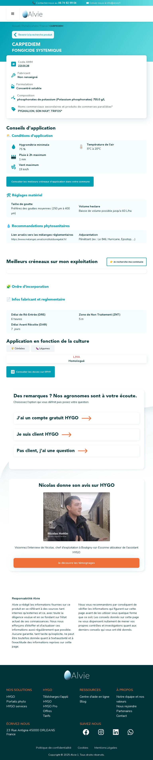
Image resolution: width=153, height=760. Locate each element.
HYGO (10, 697)
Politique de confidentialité (53, 747)
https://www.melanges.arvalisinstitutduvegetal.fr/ (38, 239)
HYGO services (16, 706)
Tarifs (46, 716)
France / (44, 26)
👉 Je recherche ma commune (126, 261)
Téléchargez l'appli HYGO (55, 699)
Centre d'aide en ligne (94, 697)
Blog (83, 701)
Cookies (83, 747)
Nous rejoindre (126, 706)
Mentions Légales (105, 747)
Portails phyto (16, 701)
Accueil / (16, 26)
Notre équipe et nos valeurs (130, 699)
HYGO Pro (50, 706)
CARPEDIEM (56, 26)
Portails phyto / (30, 26)
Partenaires (124, 711)
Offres (47, 711)
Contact (121, 716)
